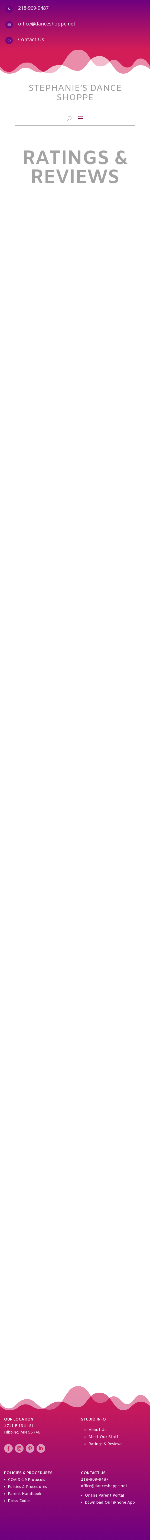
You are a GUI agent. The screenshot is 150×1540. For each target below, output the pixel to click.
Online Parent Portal (104, 1495)
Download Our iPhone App (110, 1502)
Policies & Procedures (27, 1487)
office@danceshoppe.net (47, 23)
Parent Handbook (24, 1494)
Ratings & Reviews (105, 1444)
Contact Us (31, 39)
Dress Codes (19, 1501)
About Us (97, 1430)
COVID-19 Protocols (26, 1480)
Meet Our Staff (103, 1437)
